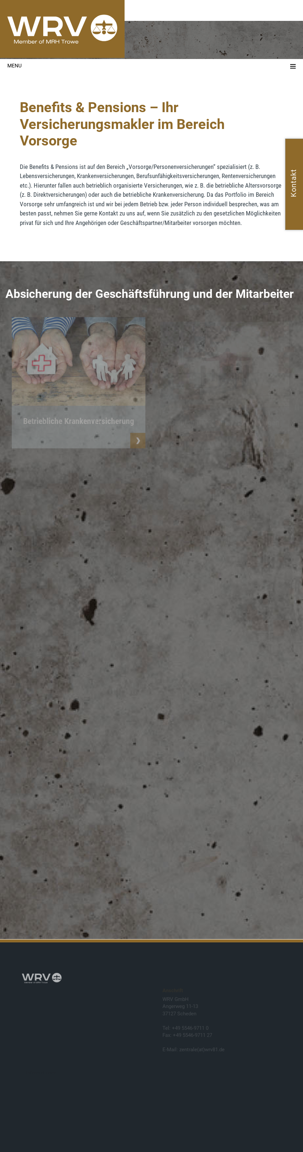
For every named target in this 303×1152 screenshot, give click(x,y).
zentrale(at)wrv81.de (202, 1050)
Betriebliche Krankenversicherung (78, 422)
